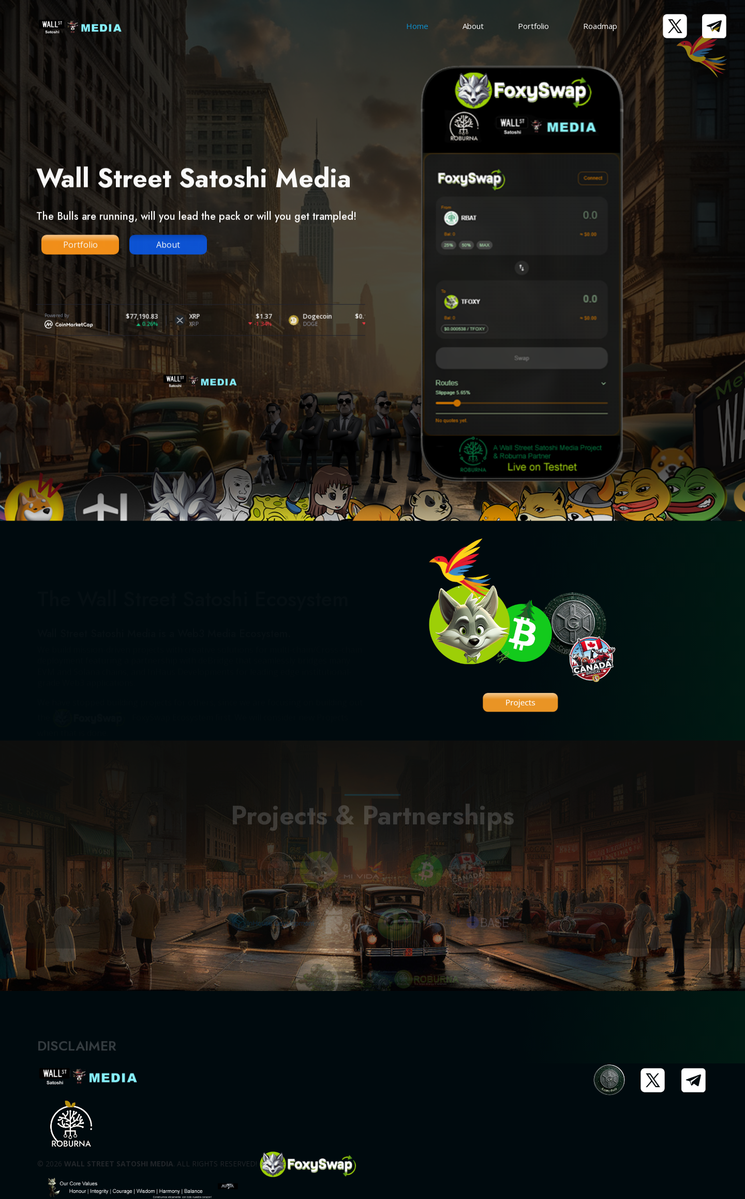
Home (417, 26)
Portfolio (533, 26)
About (473, 26)
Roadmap (600, 26)
